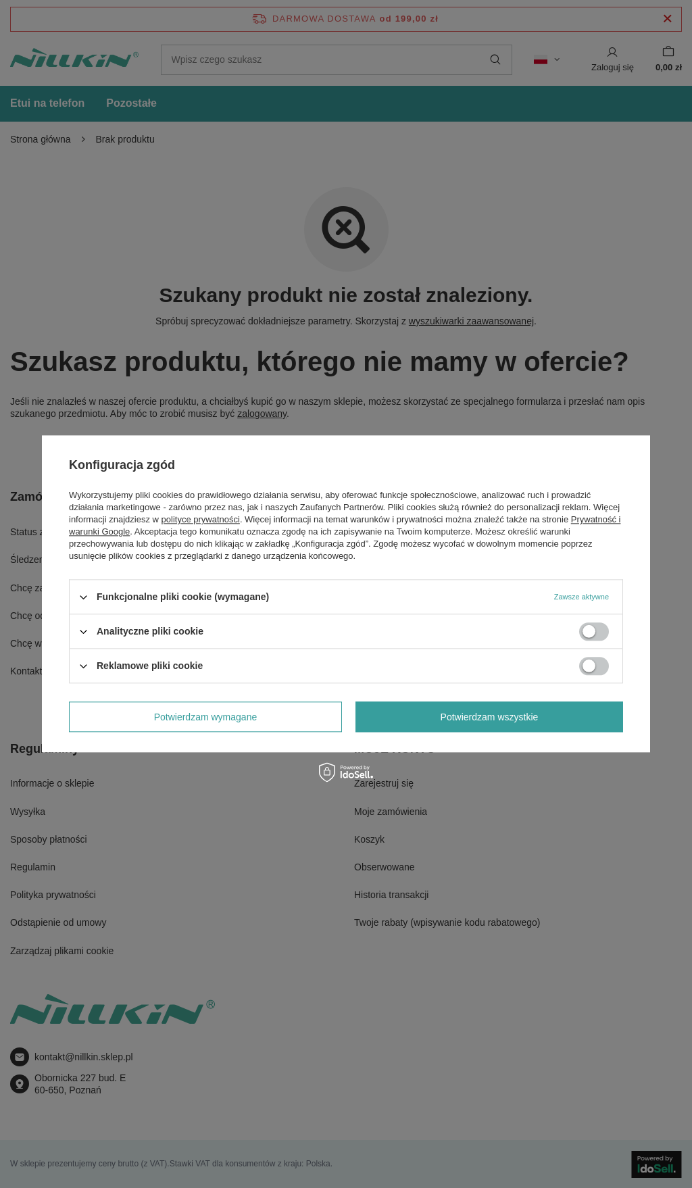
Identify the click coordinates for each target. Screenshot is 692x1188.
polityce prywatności (201, 519)
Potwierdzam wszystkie (490, 717)
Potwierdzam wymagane (205, 717)
